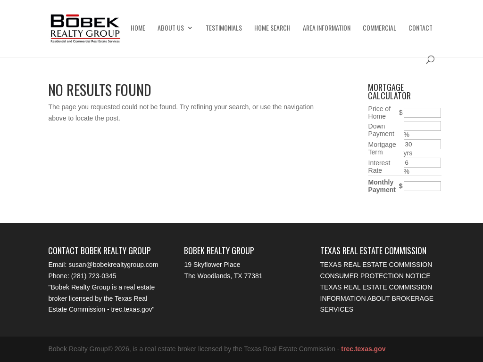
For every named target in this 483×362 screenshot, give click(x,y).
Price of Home (379, 112)
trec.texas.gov (131, 309)
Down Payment (381, 129)
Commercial (379, 28)
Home (138, 28)
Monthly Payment (382, 185)
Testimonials (224, 28)
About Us (171, 28)
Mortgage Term (382, 148)
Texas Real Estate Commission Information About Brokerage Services (377, 298)
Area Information (326, 28)
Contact (420, 28)
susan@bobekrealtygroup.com (113, 264)
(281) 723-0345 (94, 276)
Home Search (272, 28)
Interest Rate (379, 166)
